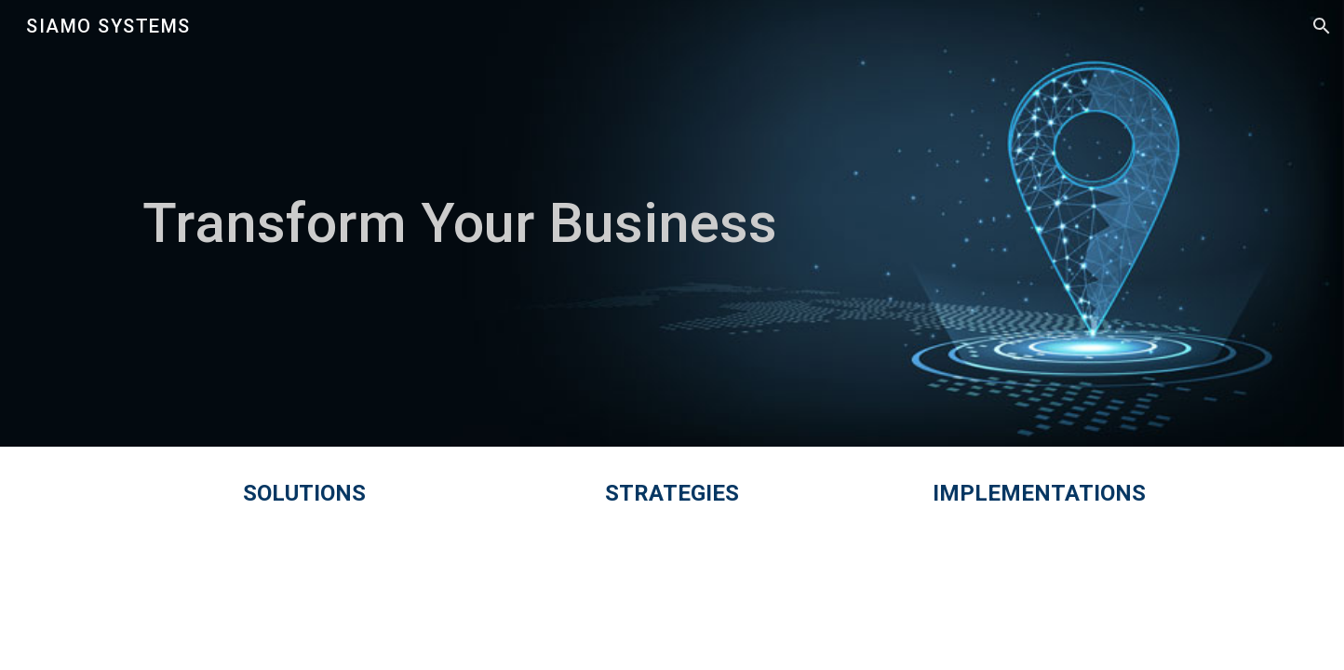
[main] (672, 223)
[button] (1321, 26)
